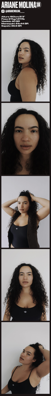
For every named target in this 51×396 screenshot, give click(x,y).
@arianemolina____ (14, 11)
